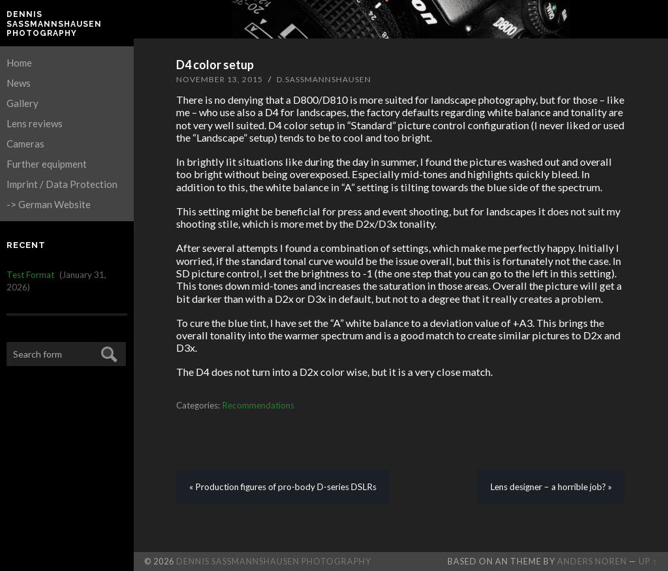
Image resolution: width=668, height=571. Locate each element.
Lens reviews (35, 123)
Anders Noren (592, 561)
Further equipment (47, 164)
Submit (107, 353)
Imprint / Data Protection (62, 184)
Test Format (30, 275)
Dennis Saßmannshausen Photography (54, 24)
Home (19, 63)
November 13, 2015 (219, 79)
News (19, 83)
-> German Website (49, 204)
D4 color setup (215, 64)
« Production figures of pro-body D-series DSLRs (282, 487)
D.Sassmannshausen (324, 79)
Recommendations (258, 405)
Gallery (22, 103)
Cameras (25, 143)
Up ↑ (648, 561)
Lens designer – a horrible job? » (551, 487)
